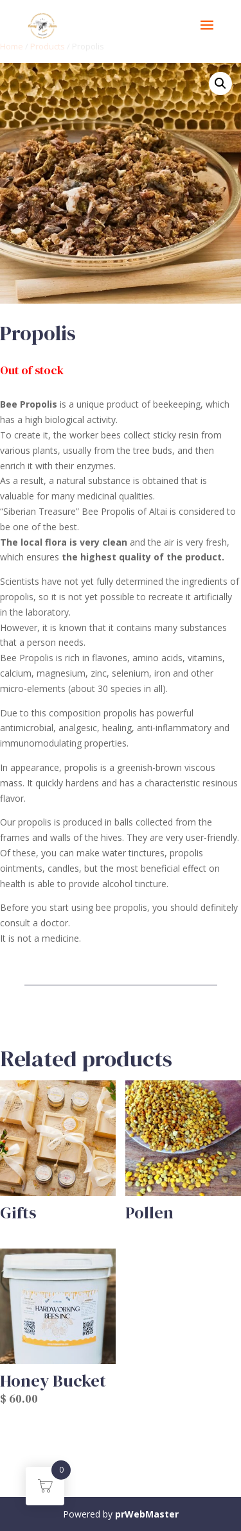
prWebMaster (147, 1514)
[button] (220, 83)
